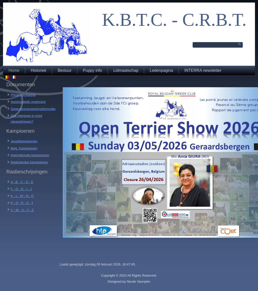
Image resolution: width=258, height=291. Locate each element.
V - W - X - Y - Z (22, 210)
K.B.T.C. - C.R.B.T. (174, 20)
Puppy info (92, 70)
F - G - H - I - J (21, 189)
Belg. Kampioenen (24, 148)
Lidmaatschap (126, 70)
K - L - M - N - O (22, 196)
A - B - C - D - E (22, 182)
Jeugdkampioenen (24, 141)
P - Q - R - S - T (22, 203)
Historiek (38, 70)
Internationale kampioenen (30, 155)
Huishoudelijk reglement (28, 102)
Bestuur (65, 70)
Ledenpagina (161, 70)
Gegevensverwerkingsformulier (33, 109)
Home (14, 70)
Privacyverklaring (23, 95)
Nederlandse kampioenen (29, 162)
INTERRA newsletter (202, 70)
